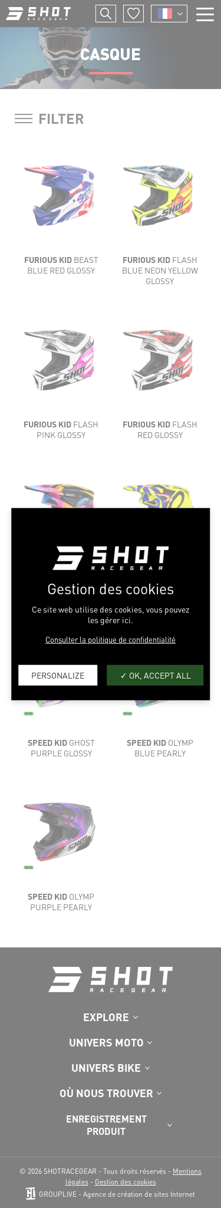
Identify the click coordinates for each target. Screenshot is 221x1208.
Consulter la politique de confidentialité (110, 639)
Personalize (57, 675)
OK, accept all (155, 675)
